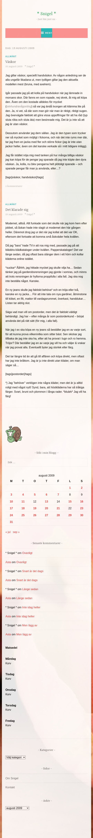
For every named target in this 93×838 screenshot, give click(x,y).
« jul (7, 532)
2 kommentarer (13, 186)
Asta (8, 562)
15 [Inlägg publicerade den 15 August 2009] (70, 501)
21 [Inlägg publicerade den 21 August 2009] (58, 508)
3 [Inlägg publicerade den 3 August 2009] (11, 494)
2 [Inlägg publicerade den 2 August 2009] (81, 487)
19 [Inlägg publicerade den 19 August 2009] (34, 508)
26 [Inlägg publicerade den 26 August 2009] (34, 515)
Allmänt (11, 56)
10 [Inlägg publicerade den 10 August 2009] (11, 501)
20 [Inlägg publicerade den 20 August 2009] (46, 508)
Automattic (46, 831)
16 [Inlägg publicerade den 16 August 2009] (81, 501)
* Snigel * (46, 13)
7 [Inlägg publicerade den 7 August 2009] (58, 494)
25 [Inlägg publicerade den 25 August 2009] (23, 515)
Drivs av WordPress (32, 827)
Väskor (10, 62)
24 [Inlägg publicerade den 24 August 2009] (11, 515)
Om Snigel (11, 778)
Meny (48, 32)
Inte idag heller (31, 607)
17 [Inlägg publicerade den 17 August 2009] (11, 508)
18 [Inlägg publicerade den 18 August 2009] (23, 508)
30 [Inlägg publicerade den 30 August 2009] (81, 515)
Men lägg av (29, 625)
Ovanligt (27, 553)
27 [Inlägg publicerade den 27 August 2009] (46, 515)
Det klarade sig (16, 210)
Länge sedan (30, 589)
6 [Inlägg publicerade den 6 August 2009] (46, 494)
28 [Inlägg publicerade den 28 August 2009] (58, 515)
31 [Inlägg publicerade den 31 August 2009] (11, 522)
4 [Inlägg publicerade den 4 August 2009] (23, 494)
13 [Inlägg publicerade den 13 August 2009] (46, 501)
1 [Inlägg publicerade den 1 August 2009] (70, 487)
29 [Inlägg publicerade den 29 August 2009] (70, 515)
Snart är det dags (32, 571)
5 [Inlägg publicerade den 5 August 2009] (35, 494)
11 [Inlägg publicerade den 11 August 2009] (23, 501)
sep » (16, 532)
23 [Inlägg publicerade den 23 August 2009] (81, 508)
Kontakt (10, 787)
